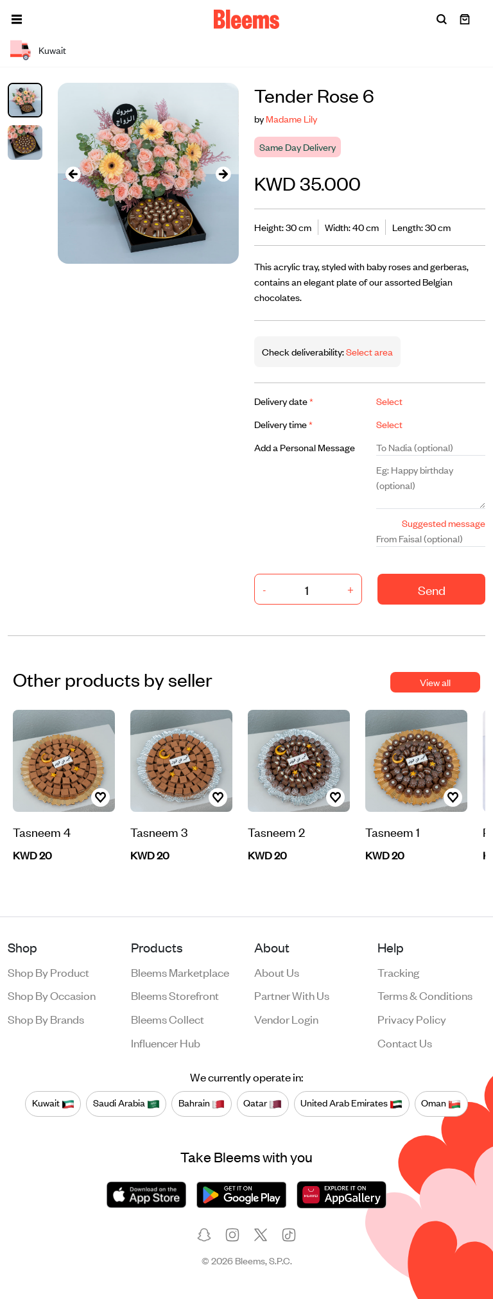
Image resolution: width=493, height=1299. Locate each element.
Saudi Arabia (126, 1103)
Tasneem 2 (276, 831)
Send (431, 589)
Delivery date (283, 401)
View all (435, 682)
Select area (368, 351)
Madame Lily (291, 118)
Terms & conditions (424, 994)
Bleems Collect (167, 1018)
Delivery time (283, 424)
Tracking (398, 971)
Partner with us (291, 994)
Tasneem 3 (158, 831)
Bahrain (201, 1103)
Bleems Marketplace (180, 971)
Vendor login (286, 1018)
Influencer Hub (165, 1042)
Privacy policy (411, 1018)
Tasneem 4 (42, 831)
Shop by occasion (52, 994)
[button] (16, 19)
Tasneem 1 (392, 831)
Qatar (262, 1103)
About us (276, 971)
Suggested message (443, 522)
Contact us (404, 1042)
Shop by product (48, 971)
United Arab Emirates (351, 1103)
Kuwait (53, 1103)
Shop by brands (46, 1018)
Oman (441, 1103)
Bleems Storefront (175, 994)
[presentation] (73, 173)
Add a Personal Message (304, 447)
